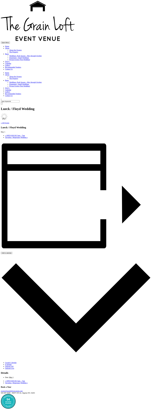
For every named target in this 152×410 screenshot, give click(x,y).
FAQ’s (7, 61)
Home (7, 46)
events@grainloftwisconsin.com (12, 391)
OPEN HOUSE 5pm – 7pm (15, 135)
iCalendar (8, 364)
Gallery (7, 65)
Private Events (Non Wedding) (19, 60)
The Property (13, 52)
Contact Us (9, 69)
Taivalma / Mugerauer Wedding (16, 137)
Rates (7, 54)
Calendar (8, 63)
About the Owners (15, 50)
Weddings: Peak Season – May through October (25, 56)
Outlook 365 (9, 366)
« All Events (5, 123)
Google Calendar (11, 363)
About (7, 48)
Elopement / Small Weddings (19, 58)
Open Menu (5, 42)
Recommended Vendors (13, 67)
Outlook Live (9, 368)
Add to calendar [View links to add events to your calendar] (7, 253)
